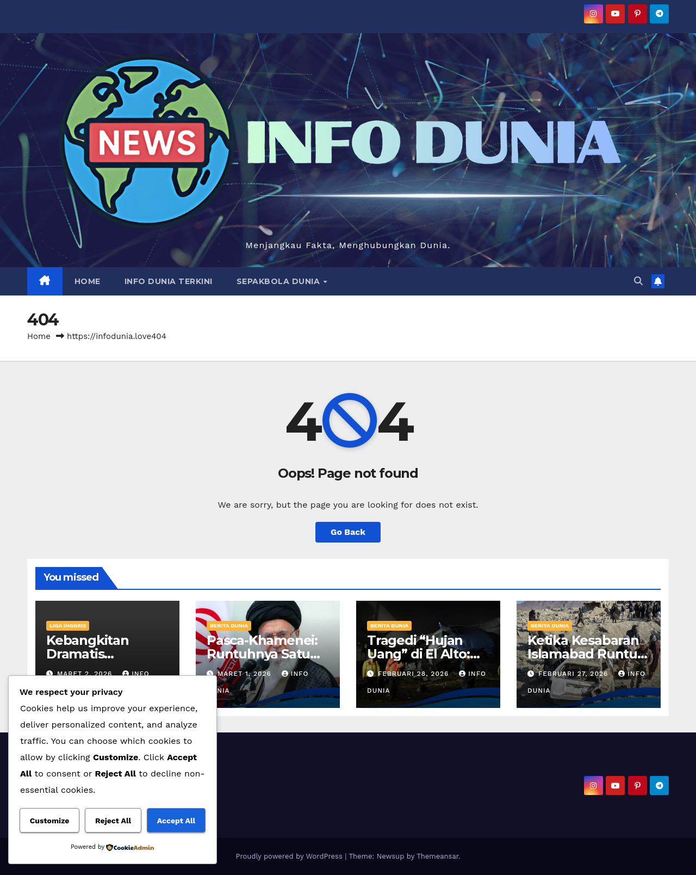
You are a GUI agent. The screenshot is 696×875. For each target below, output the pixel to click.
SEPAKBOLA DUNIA (279, 281)
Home (39, 336)
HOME (87, 281)
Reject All (113, 820)
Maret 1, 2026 (245, 673)
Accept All (176, 820)
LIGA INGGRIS (67, 625)
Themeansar (437, 856)
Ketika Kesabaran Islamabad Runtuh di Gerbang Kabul (586, 653)
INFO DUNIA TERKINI (169, 281)
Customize (50, 820)
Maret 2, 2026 (86, 673)
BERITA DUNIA (229, 625)
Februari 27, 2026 (574, 673)
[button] (638, 281)
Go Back (348, 532)
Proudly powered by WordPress (290, 856)
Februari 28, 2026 (414, 673)
